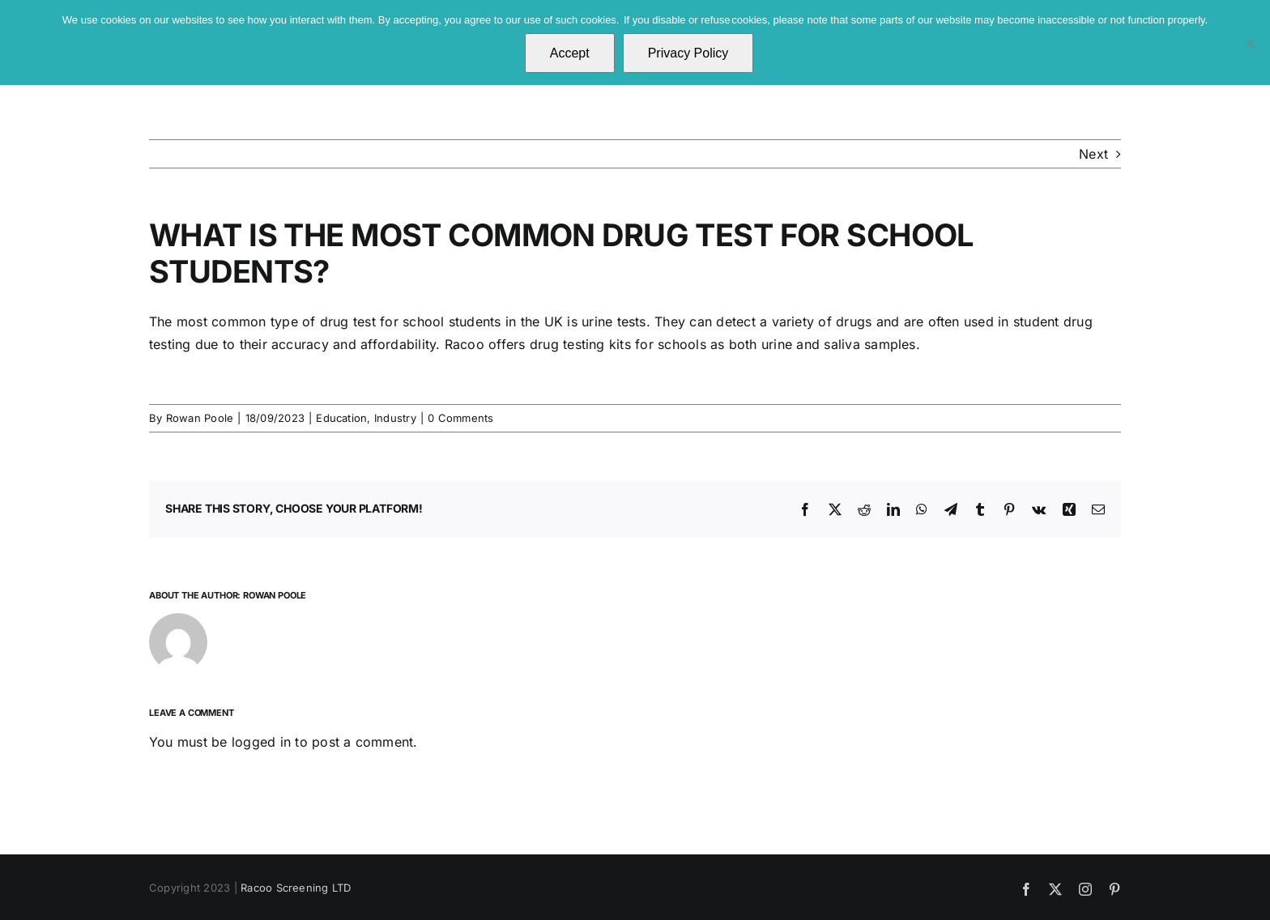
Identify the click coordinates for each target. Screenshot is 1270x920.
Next (1093, 154)
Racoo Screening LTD (296, 887)
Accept (570, 53)
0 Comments (460, 417)
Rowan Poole (200, 417)
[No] (1250, 43)
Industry (395, 417)
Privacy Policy (688, 53)
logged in (261, 742)
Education (341, 417)
